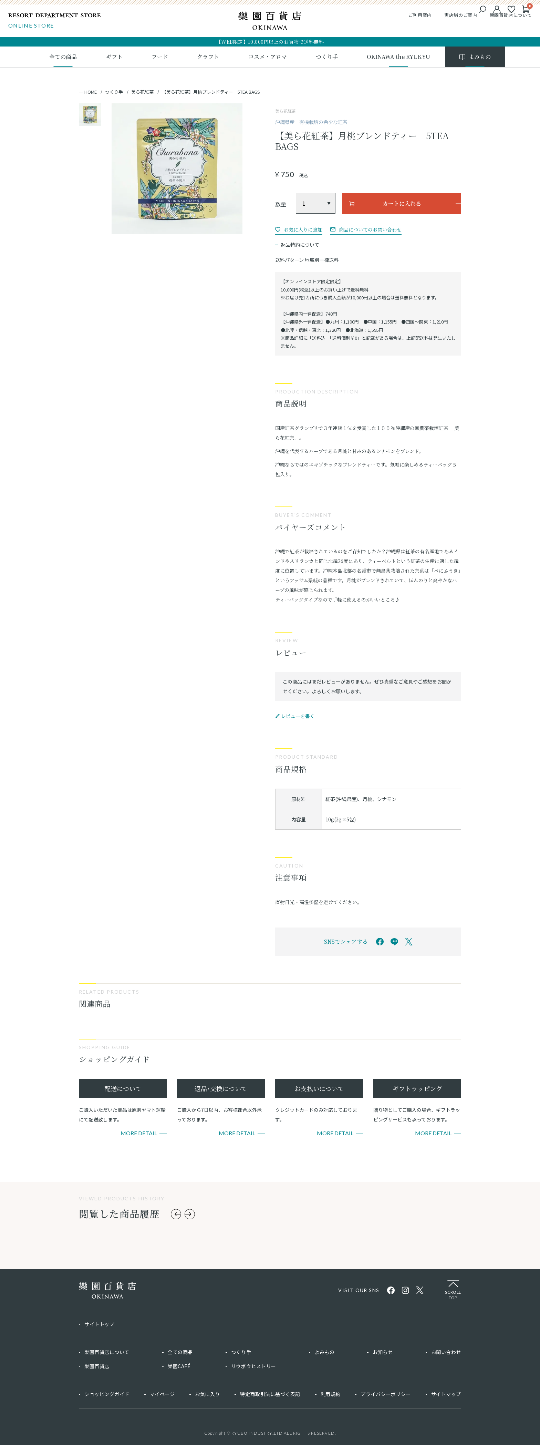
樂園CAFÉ (179, 1366)
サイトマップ (446, 1394)
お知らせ (383, 1352)
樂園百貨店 (97, 1366)
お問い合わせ (446, 1352)
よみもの (324, 1352)
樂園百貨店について (508, 16)
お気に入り (207, 1394)
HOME (90, 92)
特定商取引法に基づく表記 (270, 1394)
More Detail (139, 1133)
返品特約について (300, 244)
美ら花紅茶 (142, 92)
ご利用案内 (417, 16)
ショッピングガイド (106, 1394)
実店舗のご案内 (458, 16)
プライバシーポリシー (386, 1394)
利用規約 (331, 1394)
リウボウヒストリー (253, 1366)
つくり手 (114, 92)
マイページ (162, 1394)
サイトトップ (99, 1324)
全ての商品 (180, 1352)
